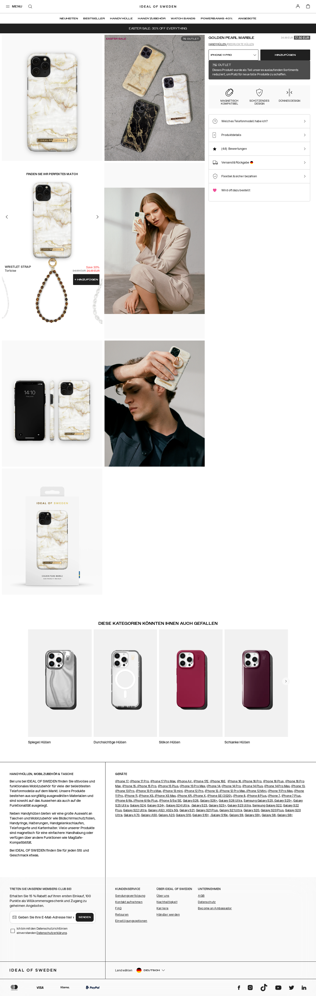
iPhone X (199, 796)
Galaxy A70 (132, 815)
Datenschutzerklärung (52, 933)
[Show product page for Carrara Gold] (249, 91)
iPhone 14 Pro (231, 786)
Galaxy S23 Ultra (239, 805)
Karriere (162, 908)
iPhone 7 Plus (291, 796)
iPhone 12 (211, 791)
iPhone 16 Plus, (274, 781)
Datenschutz (207, 902)
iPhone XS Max (165, 796)
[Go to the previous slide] (7, 217)
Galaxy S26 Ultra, (231, 800)
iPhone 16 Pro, (252, 781)
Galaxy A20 (166, 815)
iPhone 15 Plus (168, 786)
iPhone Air (184, 781)
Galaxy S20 (251, 810)
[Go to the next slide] (97, 217)
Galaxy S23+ (217, 805)
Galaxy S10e (219, 815)
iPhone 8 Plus (256, 796)
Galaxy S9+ (252, 815)
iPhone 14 (213, 786)
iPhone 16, (235, 781)
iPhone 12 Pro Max (232, 791)
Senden (85, 917)
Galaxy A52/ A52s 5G (163, 810)
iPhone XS (146, 796)
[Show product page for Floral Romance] (276, 91)
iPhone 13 (298, 786)
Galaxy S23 (199, 805)
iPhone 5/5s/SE (170, 800)
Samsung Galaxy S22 (267, 805)
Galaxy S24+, (156, 805)
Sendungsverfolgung (130, 896)
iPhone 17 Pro (139, 781)
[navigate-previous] (286, 681)
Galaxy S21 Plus (207, 810)
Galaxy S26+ (208, 800)
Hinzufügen (86, 279)
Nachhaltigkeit (167, 902)
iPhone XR (184, 796)
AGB (201, 896)
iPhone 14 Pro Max (277, 786)
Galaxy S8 (269, 815)
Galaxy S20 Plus (272, 810)
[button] (275, 970)
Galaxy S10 (183, 815)
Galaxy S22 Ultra (134, 810)
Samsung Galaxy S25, (259, 800)
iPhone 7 (274, 796)
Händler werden (168, 914)
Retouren (121, 914)
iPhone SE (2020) (219, 796)
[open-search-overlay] (30, 7)
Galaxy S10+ (200, 815)
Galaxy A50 (149, 815)
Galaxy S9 (236, 815)
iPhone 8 (239, 796)
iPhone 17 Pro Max (163, 781)
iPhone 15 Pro (147, 786)
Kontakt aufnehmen (129, 902)
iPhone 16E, (218, 781)
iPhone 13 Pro (124, 791)
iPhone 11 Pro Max (280, 791)
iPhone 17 (121, 781)
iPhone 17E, (201, 781)
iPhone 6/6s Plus (145, 800)
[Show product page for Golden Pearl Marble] (223, 91)
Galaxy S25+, (283, 800)
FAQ (118, 908)
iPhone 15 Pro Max (192, 786)
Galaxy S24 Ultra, (178, 805)
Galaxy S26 (191, 800)
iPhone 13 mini (173, 791)
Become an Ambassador (215, 908)
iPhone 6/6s (123, 800)
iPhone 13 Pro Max (148, 791)
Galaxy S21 (187, 810)
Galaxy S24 (138, 805)
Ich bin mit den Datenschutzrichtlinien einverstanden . (42, 930)
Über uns (163, 896)
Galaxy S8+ (285, 815)
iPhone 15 (129, 786)
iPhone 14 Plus (252, 786)
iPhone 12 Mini (256, 791)
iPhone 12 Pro (193, 791)
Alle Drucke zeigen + (296, 67)
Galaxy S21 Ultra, (231, 810)
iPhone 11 (131, 796)
